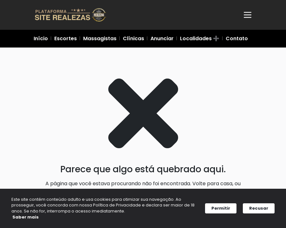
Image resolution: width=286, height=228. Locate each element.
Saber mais (31, 218)
